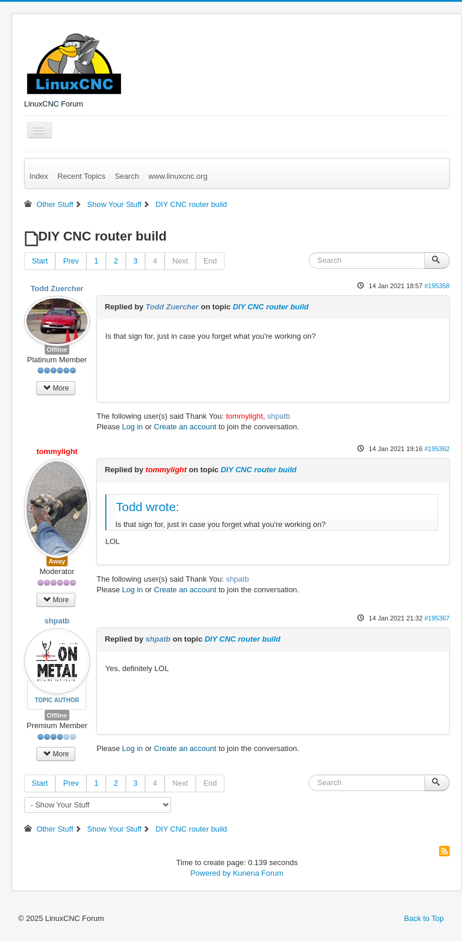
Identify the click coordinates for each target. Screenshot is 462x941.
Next (180, 260)
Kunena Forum (258, 873)
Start (40, 260)
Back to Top (424, 918)
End (210, 260)
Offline (57, 349)
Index (38, 176)
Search (127, 176)
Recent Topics (81, 176)
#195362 (437, 448)
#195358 (437, 285)
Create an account (185, 426)
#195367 (437, 618)
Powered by (210, 873)
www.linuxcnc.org (177, 176)
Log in (132, 426)
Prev (71, 260)
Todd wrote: (147, 506)
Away (57, 561)
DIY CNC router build (271, 306)
